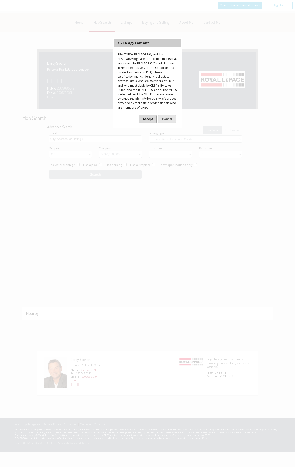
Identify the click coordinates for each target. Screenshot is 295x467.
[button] (148, 119)
